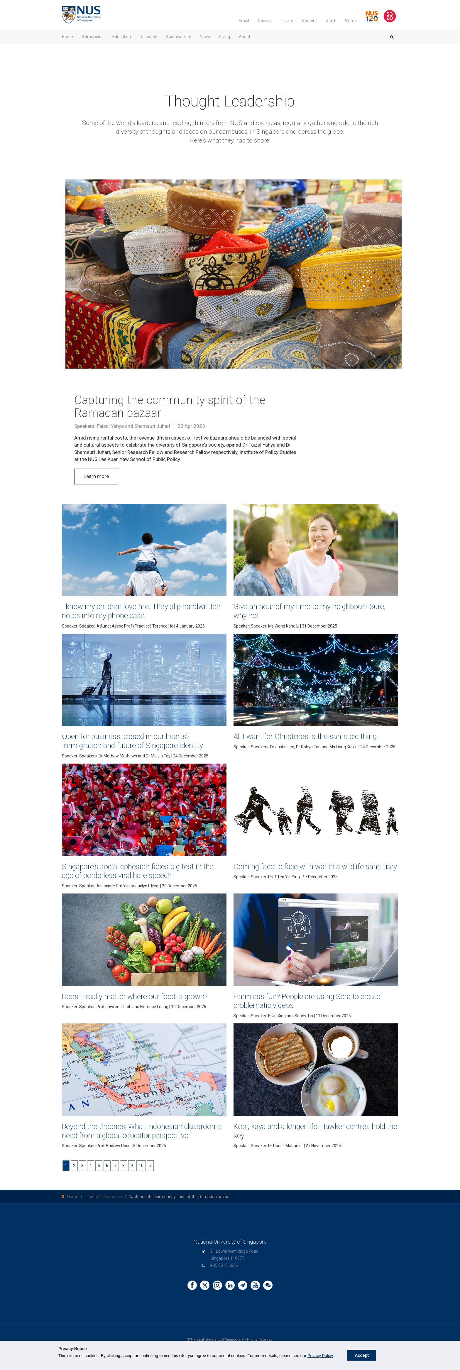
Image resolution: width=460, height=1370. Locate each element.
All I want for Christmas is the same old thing (312, 736)
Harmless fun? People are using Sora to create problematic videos (314, 1000)
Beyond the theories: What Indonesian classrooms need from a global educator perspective (132, 1135)
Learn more (96, 476)
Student (309, 20)
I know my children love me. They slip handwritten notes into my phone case (129, 610)
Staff (331, 20)
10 (141, 1174)
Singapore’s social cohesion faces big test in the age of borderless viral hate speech (138, 871)
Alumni (351, 20)
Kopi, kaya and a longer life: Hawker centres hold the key (309, 1130)
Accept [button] (362, 1355)
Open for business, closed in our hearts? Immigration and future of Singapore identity (139, 740)
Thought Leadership (103, 1205)
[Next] (150, 1174)
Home (72, 1205)
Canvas (265, 20)
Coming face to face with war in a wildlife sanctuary (305, 871)
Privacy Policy (320, 1355)
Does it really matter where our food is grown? (142, 996)
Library (286, 20)
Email (244, 20)
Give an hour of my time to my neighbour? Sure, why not (307, 610)
